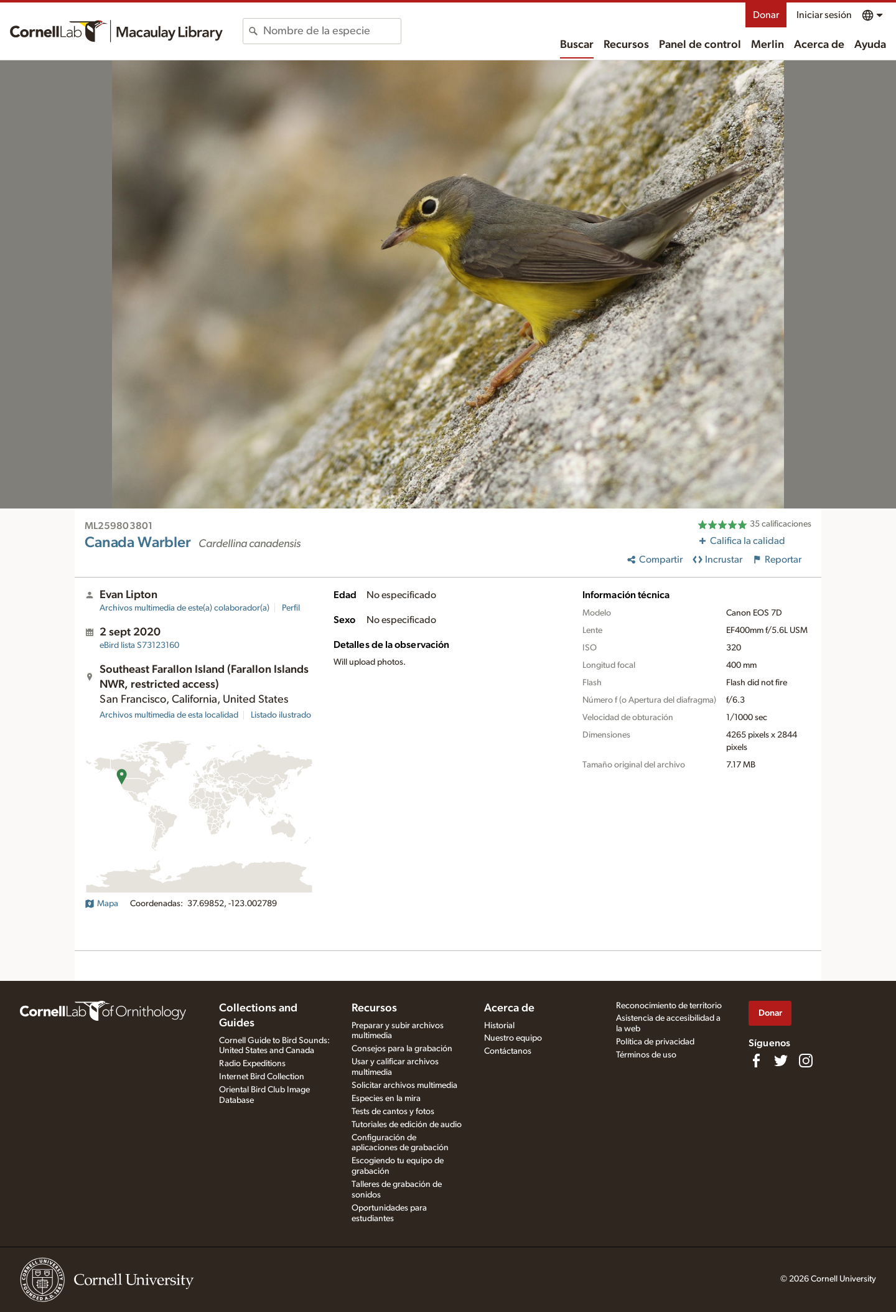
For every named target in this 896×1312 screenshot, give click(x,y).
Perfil (291, 608)
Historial (499, 1025)
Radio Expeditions (252, 1063)
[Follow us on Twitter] (780, 1060)
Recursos (626, 44)
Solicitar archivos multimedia (404, 1085)
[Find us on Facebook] (756, 1060)
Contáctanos (507, 1051)
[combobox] (332, 31)
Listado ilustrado (281, 715)
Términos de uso (646, 1055)
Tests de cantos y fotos (393, 1111)
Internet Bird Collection (261, 1076)
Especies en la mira (386, 1098)
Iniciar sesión (824, 15)
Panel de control (700, 44)
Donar (766, 15)
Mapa (101, 903)
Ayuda (870, 44)
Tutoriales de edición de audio (407, 1124)
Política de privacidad (655, 1042)
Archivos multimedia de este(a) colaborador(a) (184, 608)
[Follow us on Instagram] (805, 1060)
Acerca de (819, 44)
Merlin (767, 44)
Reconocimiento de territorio (669, 1005)
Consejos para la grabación (402, 1048)
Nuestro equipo (513, 1038)
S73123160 (139, 645)
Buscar (577, 44)
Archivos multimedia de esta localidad (169, 715)
